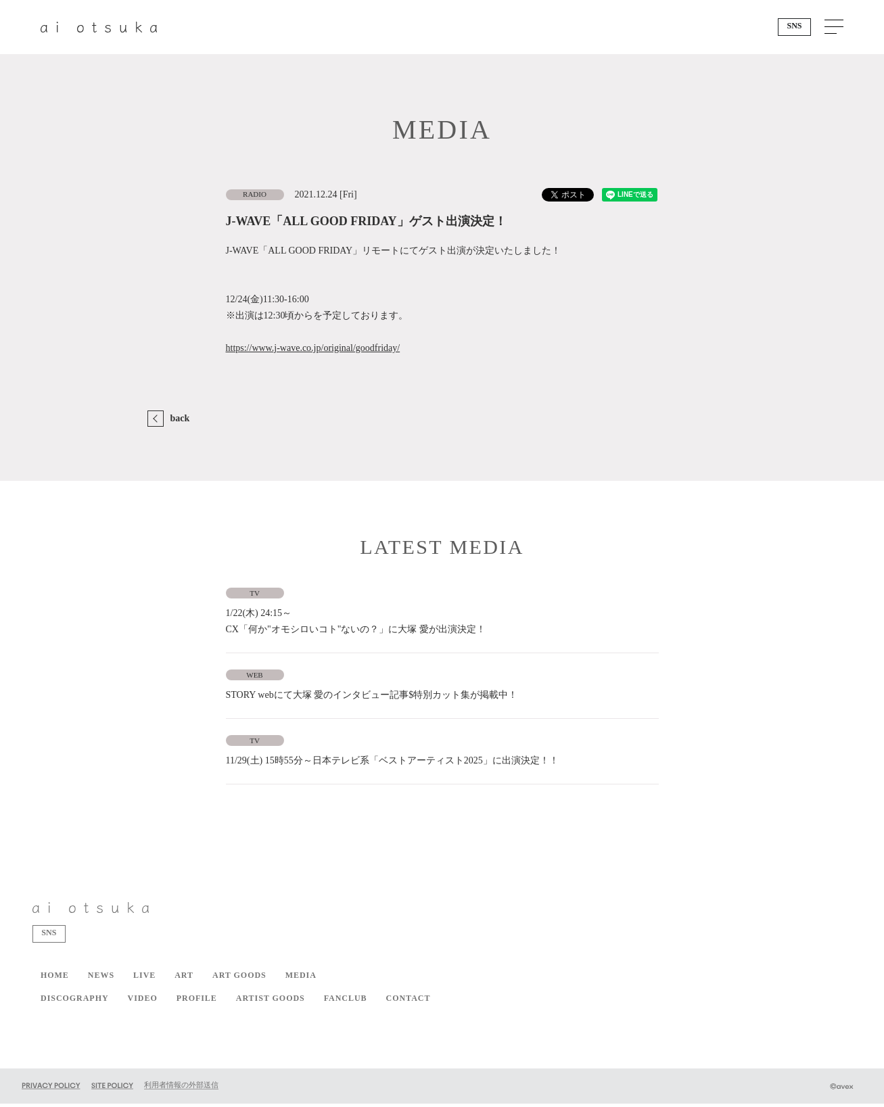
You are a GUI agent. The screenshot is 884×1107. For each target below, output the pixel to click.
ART (184, 978)
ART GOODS (239, 978)
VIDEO (143, 1001)
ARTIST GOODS (270, 1001)
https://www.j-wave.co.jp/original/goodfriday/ (313, 348)
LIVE (144, 978)
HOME (55, 978)
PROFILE (197, 1001)
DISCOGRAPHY (75, 1001)
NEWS (101, 978)
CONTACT (408, 1001)
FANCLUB (345, 1001)
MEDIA (301, 978)
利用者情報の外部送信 (181, 1088)
